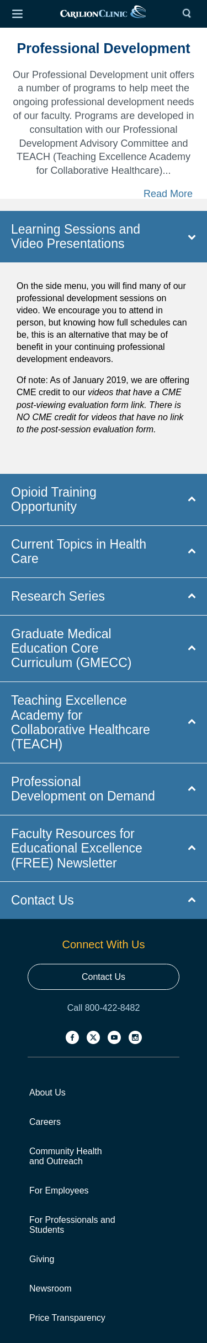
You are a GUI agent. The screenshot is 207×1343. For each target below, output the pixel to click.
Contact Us (103, 977)
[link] (103, 14)
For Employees (59, 1190)
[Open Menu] (17, 14)
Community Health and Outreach (65, 1156)
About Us (47, 1092)
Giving (41, 1259)
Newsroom (50, 1288)
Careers (45, 1122)
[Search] (189, 14)
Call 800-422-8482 (103, 1008)
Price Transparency (67, 1318)
